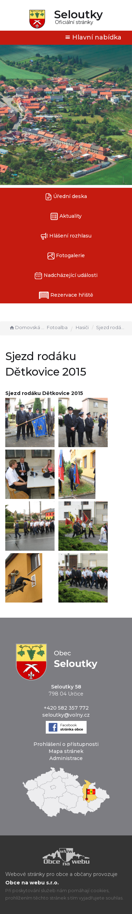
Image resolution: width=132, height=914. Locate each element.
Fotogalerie (66, 256)
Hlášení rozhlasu (66, 236)
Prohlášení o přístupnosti (66, 744)
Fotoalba (57, 327)
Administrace (66, 758)
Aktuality (66, 216)
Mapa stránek (66, 751)
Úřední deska (66, 196)
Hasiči (82, 327)
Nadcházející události (66, 275)
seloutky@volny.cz (66, 715)
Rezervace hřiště (66, 295)
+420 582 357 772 (66, 708)
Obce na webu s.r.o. (32, 882)
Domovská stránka (27, 327)
